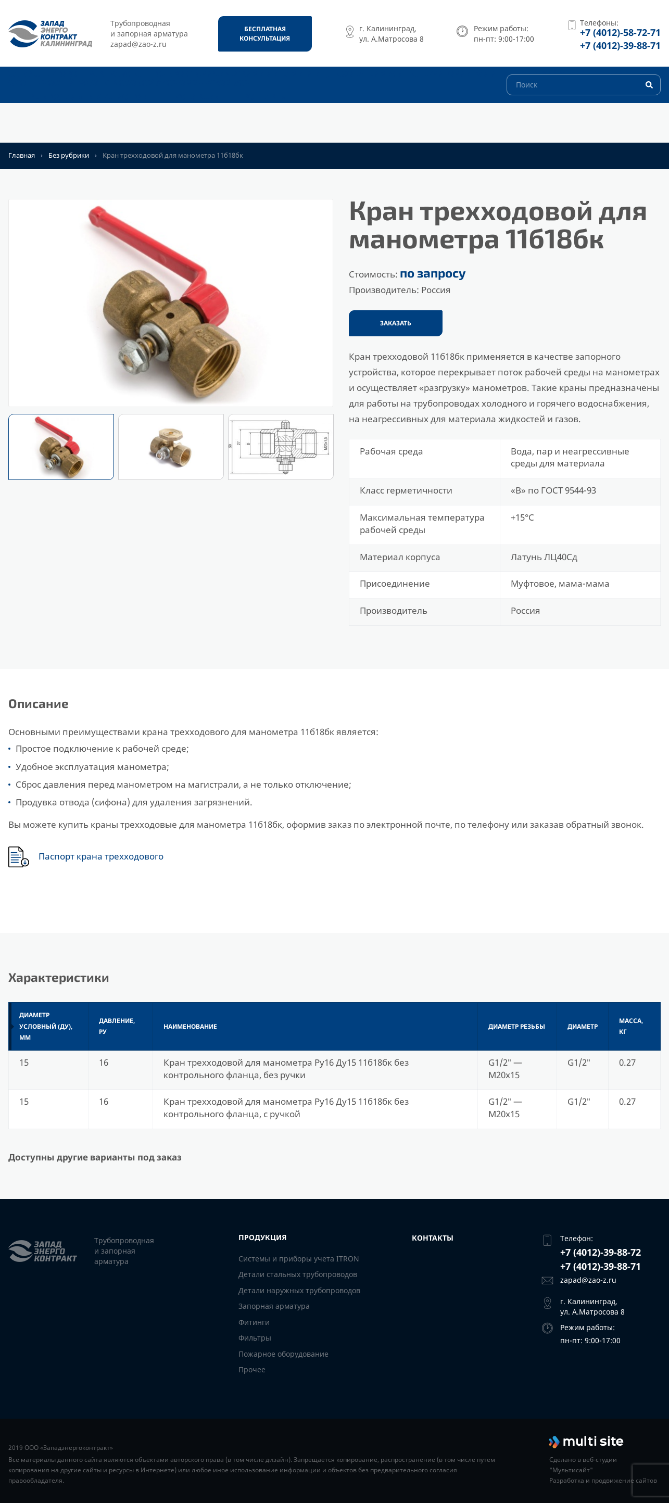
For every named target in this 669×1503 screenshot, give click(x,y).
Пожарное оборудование (283, 1354)
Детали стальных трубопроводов (297, 1274)
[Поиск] (584, 104)
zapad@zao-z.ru (588, 1280)
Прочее (252, 1369)
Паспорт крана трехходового (101, 856)
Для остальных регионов (84, 126)
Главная (21, 155)
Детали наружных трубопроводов (299, 1290)
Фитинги (254, 1322)
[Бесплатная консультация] (265, 34)
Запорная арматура (274, 1306)
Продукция (185, 126)
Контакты (253, 126)
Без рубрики (68, 155)
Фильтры (254, 1338)
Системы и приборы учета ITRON (298, 1259)
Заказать (395, 323)
